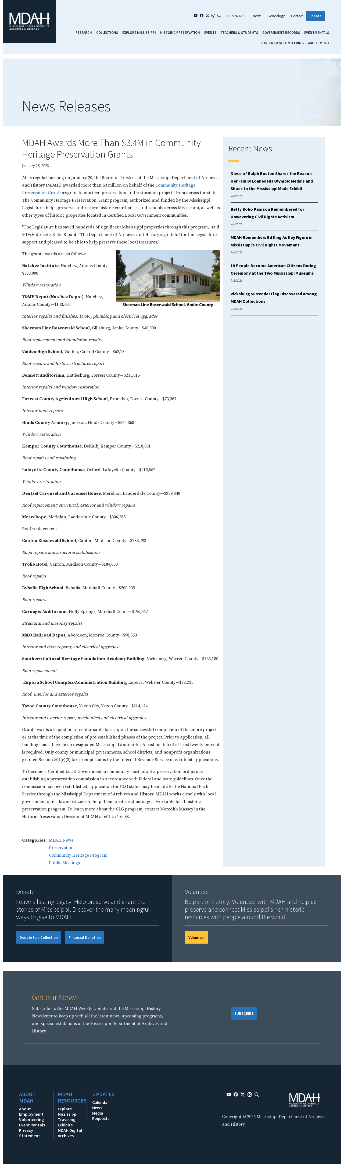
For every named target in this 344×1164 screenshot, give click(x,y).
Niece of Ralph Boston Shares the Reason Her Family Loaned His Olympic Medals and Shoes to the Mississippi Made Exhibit (272, 181)
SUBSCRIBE (244, 1013)
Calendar (100, 1102)
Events (210, 32)
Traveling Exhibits (67, 1122)
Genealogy (276, 16)
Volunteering (31, 1119)
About (25, 1108)
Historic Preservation (180, 32)
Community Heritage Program (78, 855)
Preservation (61, 847)
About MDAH (318, 43)
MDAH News (61, 840)
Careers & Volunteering (282, 43)
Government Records (281, 32)
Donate (315, 16)
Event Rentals (316, 32)
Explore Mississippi (139, 32)
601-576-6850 (235, 16)
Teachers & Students (239, 32)
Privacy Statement (29, 1132)
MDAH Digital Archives (70, 1132)
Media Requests (100, 1115)
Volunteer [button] (196, 937)
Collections (107, 32)
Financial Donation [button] (85, 937)
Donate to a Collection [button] (39, 937)
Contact (297, 16)
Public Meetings (64, 862)
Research (84, 32)
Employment (31, 1114)
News (257, 16)
